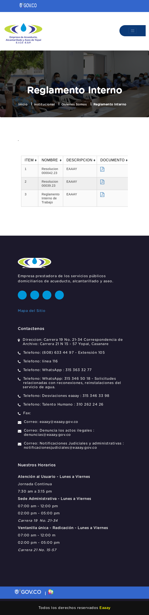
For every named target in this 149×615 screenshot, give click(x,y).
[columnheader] (29, 160)
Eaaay (105, 608)
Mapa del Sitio (31, 311)
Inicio (22, 104)
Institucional (44, 104)
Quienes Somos (74, 104)
